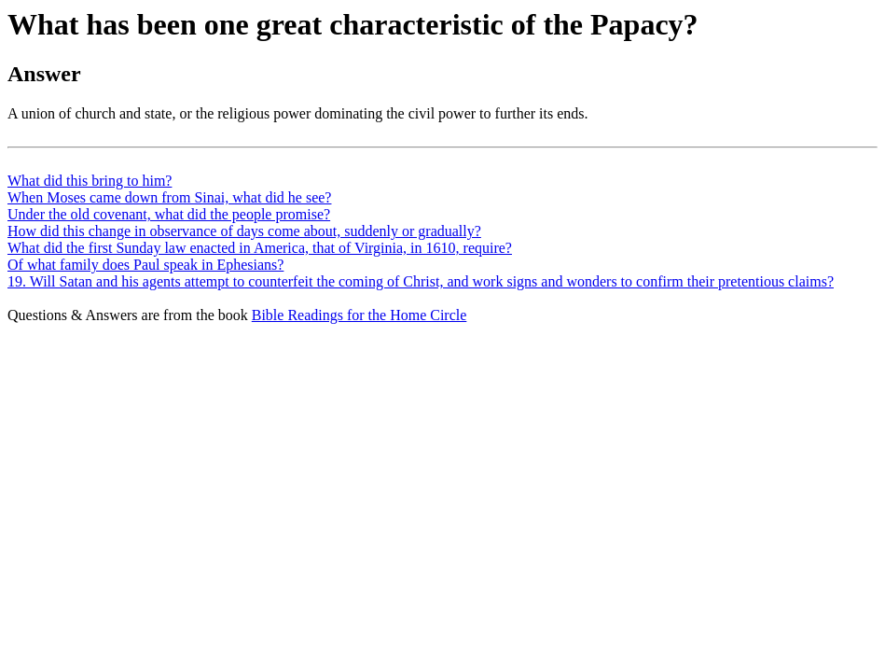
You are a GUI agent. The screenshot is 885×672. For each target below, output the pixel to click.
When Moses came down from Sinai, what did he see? (169, 197)
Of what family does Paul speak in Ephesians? (145, 265)
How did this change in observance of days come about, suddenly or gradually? (244, 231)
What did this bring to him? (89, 181)
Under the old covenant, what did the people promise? (168, 214)
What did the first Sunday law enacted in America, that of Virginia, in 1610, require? (259, 248)
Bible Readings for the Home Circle (359, 315)
